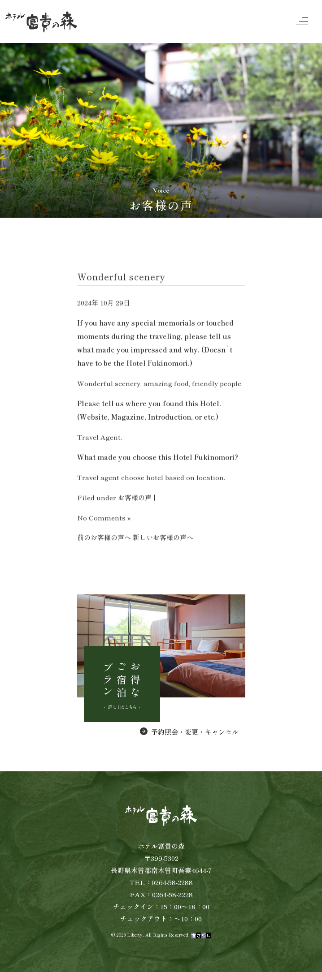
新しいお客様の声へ (163, 537)
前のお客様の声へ (104, 537)
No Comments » (104, 518)
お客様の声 (135, 498)
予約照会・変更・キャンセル (189, 731)
